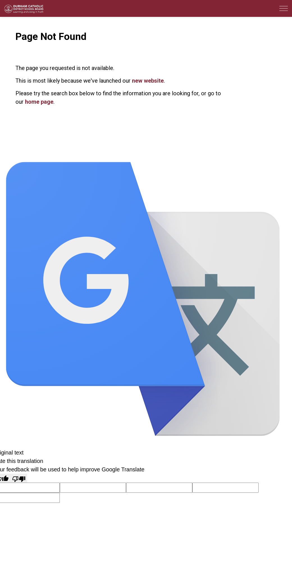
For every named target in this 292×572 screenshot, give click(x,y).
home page (39, 101)
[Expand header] (283, 8)
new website (148, 80)
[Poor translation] (18, 478)
